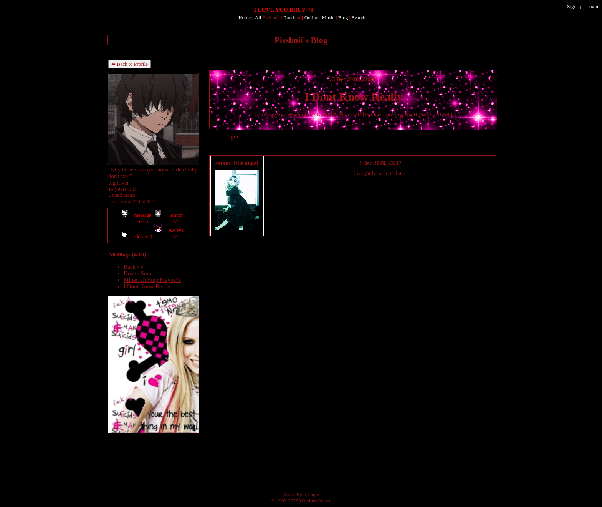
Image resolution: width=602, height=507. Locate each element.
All (267, 17)
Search (358, 17)
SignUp (574, 6)
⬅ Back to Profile (129, 64)
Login (592, 6)
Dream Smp (137, 273)
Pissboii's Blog (301, 40)
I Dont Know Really (147, 286)
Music (328, 17)
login (232, 136)
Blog (343, 17)
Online (311, 17)
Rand (291, 17)
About (289, 494)
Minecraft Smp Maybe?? (152, 280)
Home (244, 17)
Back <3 (133, 267)
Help (301, 494)
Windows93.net (315, 501)
